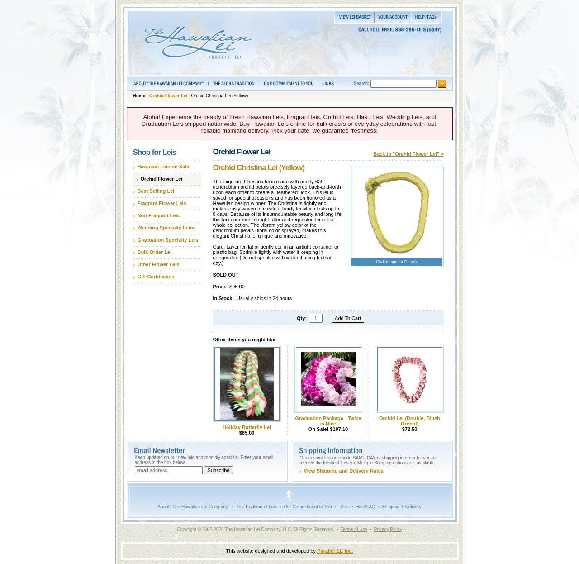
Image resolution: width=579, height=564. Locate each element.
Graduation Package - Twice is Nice (328, 421)
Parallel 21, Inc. (335, 551)
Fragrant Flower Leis (162, 203)
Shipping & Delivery (401, 506)
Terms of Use (354, 529)
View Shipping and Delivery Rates (344, 470)
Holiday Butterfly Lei (247, 427)
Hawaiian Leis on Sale (164, 166)
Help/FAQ (365, 506)
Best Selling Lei (156, 191)
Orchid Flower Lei (168, 95)
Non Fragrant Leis (159, 215)
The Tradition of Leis (256, 506)
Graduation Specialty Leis (168, 240)
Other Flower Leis (159, 264)
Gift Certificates (156, 276)
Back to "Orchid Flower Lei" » (408, 154)
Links (343, 506)
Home (139, 95)
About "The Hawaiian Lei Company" (193, 506)
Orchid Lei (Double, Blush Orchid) (409, 421)
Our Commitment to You (308, 506)
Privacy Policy (388, 529)
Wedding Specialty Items (167, 227)
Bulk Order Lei (155, 252)
